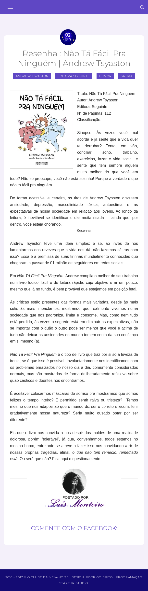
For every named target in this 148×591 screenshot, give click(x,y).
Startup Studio (73, 583)
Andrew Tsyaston (32, 76)
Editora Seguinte (74, 76)
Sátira (127, 76)
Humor (105, 76)
